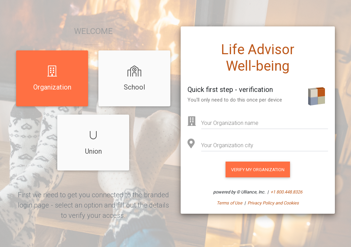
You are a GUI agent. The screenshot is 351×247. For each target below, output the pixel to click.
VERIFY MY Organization (258, 169)
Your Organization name (229, 123)
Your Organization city (227, 145)
